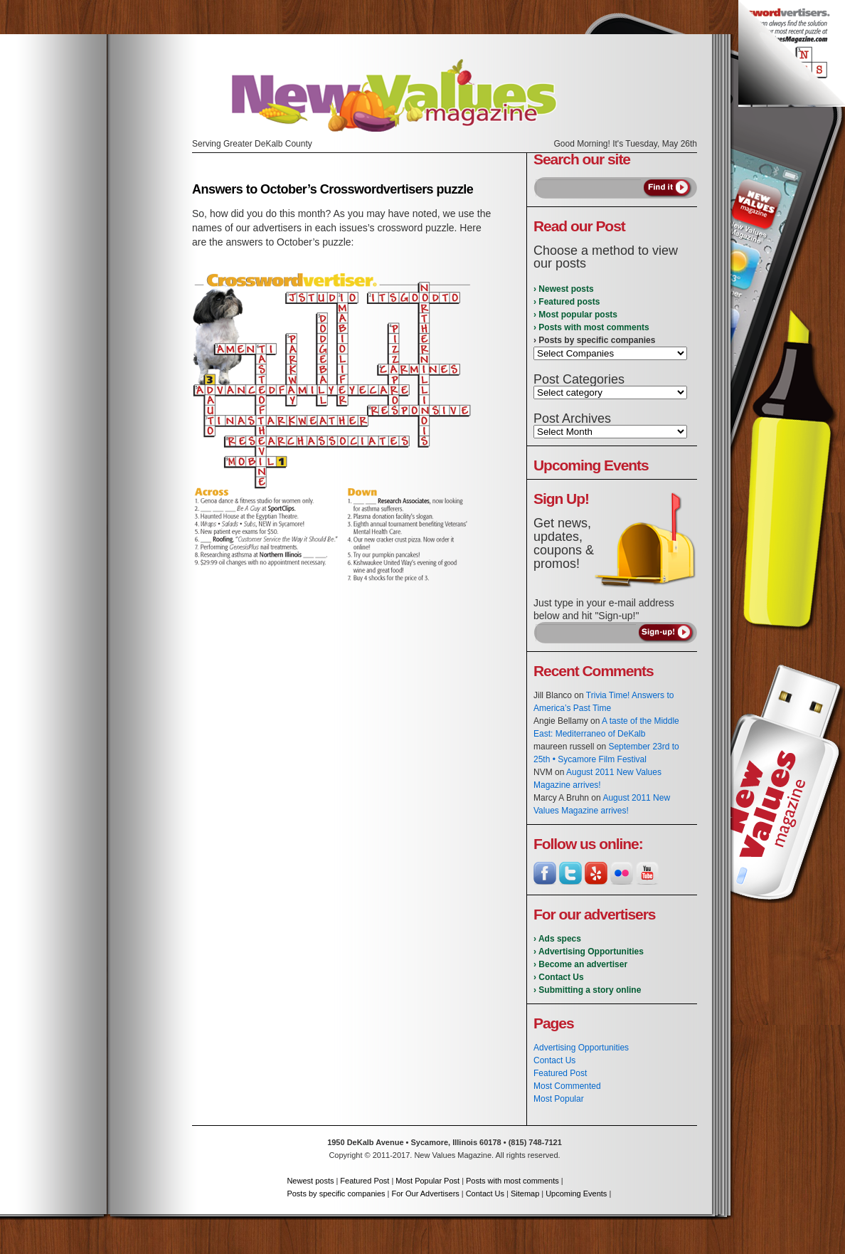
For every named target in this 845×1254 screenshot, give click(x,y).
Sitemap (525, 1193)
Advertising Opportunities (581, 1048)
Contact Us (554, 1060)
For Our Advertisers (425, 1193)
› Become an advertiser (580, 964)
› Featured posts (566, 302)
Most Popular (558, 1099)
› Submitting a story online (587, 990)
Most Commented (567, 1086)
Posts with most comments (512, 1180)
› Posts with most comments (591, 327)
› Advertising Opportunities (588, 952)
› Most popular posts (575, 315)
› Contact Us (558, 977)
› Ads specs (557, 939)
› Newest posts (563, 289)
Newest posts (310, 1180)
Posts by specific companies (336, 1193)
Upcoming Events (576, 1193)
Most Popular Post (427, 1180)
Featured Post (560, 1073)
